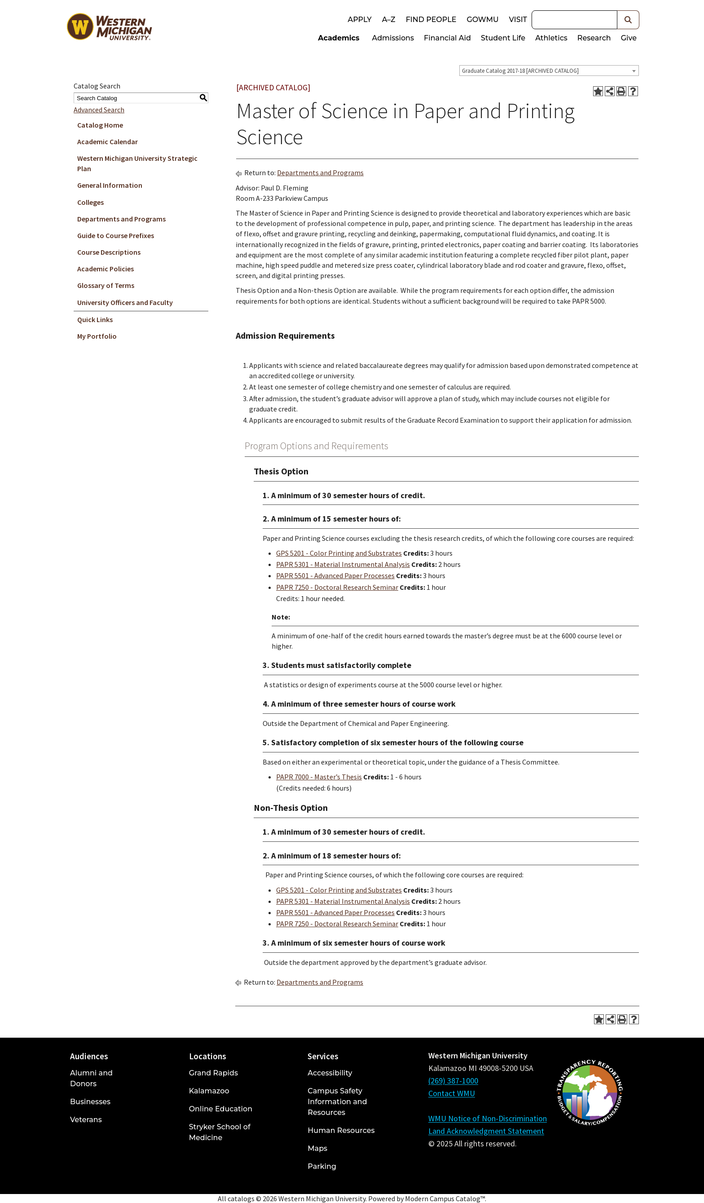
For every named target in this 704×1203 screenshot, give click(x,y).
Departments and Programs (121, 218)
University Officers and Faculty (125, 302)
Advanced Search (99, 109)
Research (594, 38)
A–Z (389, 19)
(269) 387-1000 (453, 1080)
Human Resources (341, 1130)
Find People (431, 19)
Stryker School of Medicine (220, 1132)
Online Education (220, 1109)
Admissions (393, 38)
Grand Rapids (213, 1073)
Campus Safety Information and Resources (337, 1102)
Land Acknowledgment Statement (486, 1131)
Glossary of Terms (105, 285)
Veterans (86, 1119)
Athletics (551, 38)
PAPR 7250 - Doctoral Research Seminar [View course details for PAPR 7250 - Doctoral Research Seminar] (337, 587)
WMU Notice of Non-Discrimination (487, 1118)
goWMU (482, 19)
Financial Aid (447, 38)
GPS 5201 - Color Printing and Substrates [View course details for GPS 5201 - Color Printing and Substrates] (339, 552)
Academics (338, 38)
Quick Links (95, 319)
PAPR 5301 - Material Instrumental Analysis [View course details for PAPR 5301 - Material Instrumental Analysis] (343, 564)
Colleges (90, 202)
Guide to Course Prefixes (115, 235)
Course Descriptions (109, 252)
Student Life (503, 38)
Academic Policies (105, 268)
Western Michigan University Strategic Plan (137, 163)
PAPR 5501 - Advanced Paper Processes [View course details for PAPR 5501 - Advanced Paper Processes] (335, 575)
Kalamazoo (209, 1091)
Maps (317, 1148)
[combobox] (549, 70)
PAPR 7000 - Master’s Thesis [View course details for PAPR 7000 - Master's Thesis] (319, 776)
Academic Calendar (107, 141)
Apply (359, 19)
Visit (518, 19)
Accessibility (330, 1073)
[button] (628, 19)
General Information (109, 185)
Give (629, 38)
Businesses (90, 1101)
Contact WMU (451, 1093)
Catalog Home (100, 124)
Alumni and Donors (91, 1078)
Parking (322, 1166)
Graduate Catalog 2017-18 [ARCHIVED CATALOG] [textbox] (520, 71)
